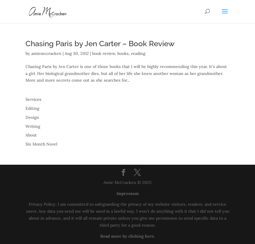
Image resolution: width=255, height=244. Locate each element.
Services (33, 99)
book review (103, 53)
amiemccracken (46, 53)
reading (138, 53)
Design (32, 117)
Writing (33, 126)
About (31, 135)
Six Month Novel (41, 144)
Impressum (127, 193)
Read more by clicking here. (127, 236)
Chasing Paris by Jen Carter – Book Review (100, 43)
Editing (32, 108)
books (123, 53)
